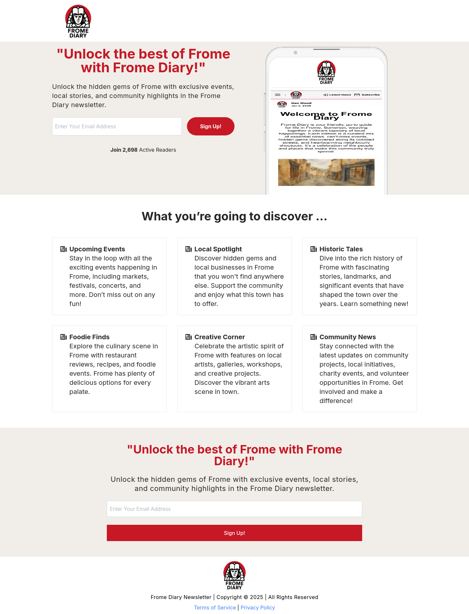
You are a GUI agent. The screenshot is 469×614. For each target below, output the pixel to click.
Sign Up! (210, 126)
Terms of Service (215, 607)
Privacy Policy (258, 607)
